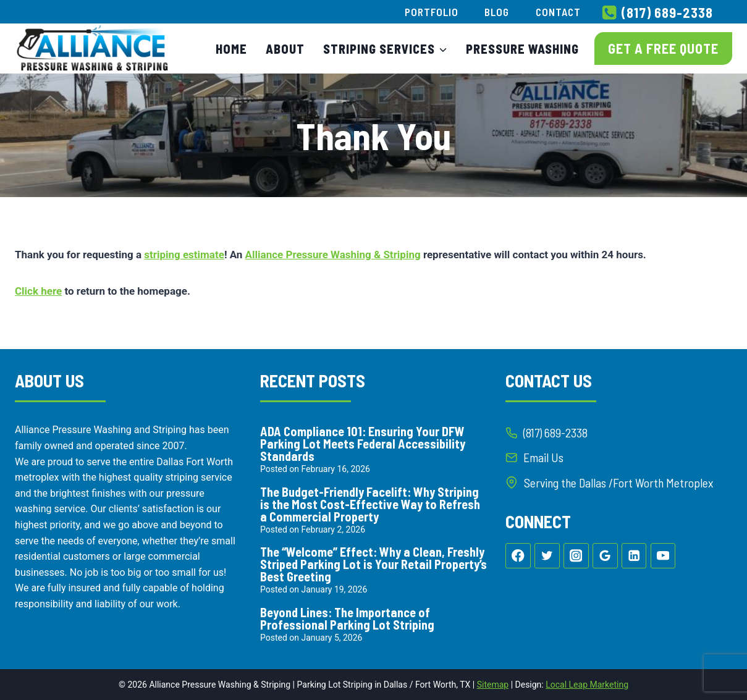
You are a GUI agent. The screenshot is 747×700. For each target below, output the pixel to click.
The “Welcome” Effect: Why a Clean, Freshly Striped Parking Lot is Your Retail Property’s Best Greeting (373, 564)
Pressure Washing (522, 48)
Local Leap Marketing (587, 684)
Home (231, 48)
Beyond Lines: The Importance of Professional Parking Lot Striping (347, 618)
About (285, 48)
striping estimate (184, 254)
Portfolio (431, 12)
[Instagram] (576, 557)
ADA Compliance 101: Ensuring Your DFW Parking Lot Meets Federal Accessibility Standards (362, 443)
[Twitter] (547, 557)
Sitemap (493, 684)
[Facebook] (518, 557)
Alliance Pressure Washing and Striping (101, 430)
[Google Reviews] (605, 557)
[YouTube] (663, 557)
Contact (558, 12)
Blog (496, 12)
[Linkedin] (634, 557)
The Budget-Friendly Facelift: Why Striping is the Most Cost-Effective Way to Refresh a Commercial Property (370, 504)
